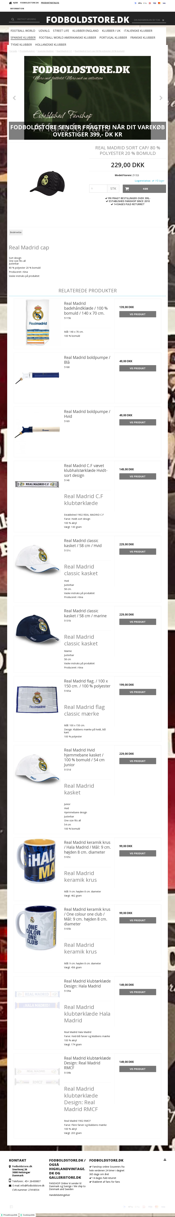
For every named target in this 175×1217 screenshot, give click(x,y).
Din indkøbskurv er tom (150, 20)
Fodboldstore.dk (87, 19)
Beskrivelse (16, 232)
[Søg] (24, 19)
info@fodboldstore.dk (32, 1185)
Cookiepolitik (29, 1215)
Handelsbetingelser (59, 1195)
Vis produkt (138, 314)
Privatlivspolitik (10, 1215)
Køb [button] (135, 189)
